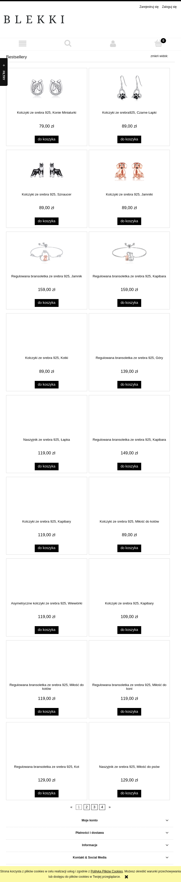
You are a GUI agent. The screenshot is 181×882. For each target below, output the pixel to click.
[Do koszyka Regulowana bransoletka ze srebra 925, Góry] (129, 384)
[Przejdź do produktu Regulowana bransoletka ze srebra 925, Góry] (129, 334)
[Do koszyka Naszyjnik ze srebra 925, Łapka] (47, 466)
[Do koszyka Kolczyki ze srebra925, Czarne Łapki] (129, 139)
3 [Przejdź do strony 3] (94, 807)
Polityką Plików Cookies (107, 871)
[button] (22, 43)
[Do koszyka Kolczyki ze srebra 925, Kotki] (47, 384)
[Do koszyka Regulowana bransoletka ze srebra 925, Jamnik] (47, 303)
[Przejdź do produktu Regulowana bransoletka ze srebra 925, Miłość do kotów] (46, 661)
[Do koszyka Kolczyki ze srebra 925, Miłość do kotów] (129, 548)
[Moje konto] (113, 43)
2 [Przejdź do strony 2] (87, 807)
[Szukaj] (68, 43)
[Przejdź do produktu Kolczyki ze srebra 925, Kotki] (46, 334)
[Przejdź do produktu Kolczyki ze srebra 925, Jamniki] (129, 170)
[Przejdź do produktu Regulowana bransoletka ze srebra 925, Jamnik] (46, 252)
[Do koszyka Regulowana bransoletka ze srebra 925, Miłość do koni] (129, 712)
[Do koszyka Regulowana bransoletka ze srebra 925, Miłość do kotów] (47, 712)
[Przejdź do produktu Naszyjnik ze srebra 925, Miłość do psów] (129, 743)
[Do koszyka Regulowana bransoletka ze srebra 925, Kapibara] (129, 303)
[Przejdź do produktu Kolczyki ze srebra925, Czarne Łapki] (129, 88)
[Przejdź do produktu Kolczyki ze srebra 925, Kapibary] (46, 497)
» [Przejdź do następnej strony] (110, 807)
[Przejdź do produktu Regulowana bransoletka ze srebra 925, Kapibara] (129, 252)
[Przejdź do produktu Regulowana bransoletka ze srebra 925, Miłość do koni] (129, 661)
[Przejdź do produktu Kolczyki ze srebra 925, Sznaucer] (46, 170)
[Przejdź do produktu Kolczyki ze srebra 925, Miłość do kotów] (129, 497)
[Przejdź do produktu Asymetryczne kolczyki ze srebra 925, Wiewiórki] (46, 579)
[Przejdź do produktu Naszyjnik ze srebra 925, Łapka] (46, 415)
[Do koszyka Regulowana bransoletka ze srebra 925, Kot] (47, 793)
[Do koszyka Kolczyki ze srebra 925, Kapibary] (47, 548)
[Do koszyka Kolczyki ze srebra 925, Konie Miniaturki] (47, 139)
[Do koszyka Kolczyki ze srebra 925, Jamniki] (129, 221)
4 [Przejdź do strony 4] (102, 807)
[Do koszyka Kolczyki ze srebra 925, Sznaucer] (47, 221)
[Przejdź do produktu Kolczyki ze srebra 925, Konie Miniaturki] (46, 88)
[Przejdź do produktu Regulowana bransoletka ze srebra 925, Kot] (46, 743)
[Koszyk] (158, 43)
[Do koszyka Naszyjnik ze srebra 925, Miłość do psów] (129, 793)
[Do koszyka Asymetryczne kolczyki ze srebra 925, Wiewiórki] (47, 630)
